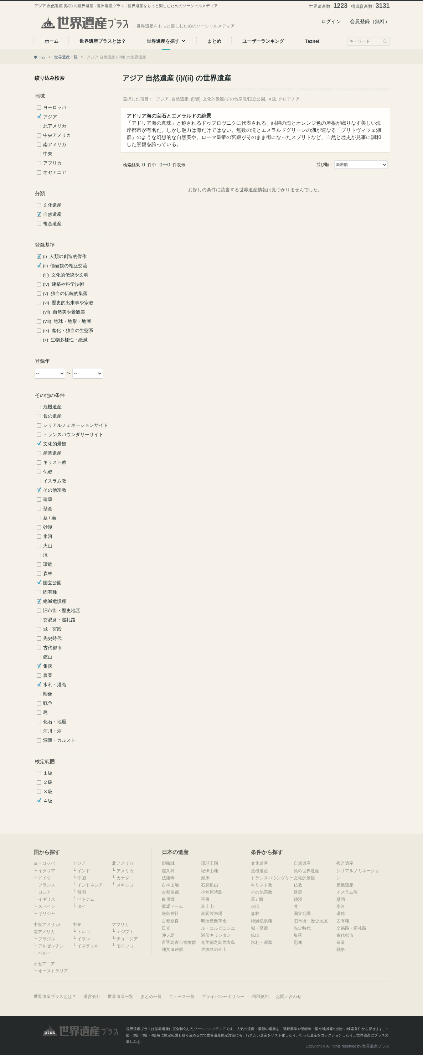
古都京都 (170, 892)
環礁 (47, 564)
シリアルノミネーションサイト (75, 425)
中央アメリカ (57, 135)
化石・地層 (54, 721)
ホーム (39, 57)
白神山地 (170, 885)
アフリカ (52, 163)
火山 (47, 545)
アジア (50, 116)
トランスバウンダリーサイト (73, 434)
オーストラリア (53, 970)
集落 (47, 666)
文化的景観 (54, 443)
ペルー (44, 953)
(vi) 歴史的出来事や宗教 (68, 302)
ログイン (331, 21)
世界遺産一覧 (66, 57)
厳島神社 (170, 913)
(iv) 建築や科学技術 (63, 284)
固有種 (50, 592)
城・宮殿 (52, 629)
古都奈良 (170, 921)
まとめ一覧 (151, 996)
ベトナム (85, 899)
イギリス (46, 899)
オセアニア (54, 172)
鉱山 (47, 657)
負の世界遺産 (306, 870)
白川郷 (168, 899)
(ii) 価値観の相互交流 (65, 265)
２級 (47, 782)
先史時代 (52, 638)
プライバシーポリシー (223, 996)
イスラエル (88, 945)
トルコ (83, 931)
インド (83, 870)
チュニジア (127, 938)
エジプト (125, 931)
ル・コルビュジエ (218, 928)
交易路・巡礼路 (59, 619)
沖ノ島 (168, 935)
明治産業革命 (214, 921)
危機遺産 (52, 406)
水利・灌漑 (54, 684)
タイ (81, 906)
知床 (205, 877)
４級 (47, 800)
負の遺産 (52, 416)
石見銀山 (209, 885)
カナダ (123, 877)
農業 (47, 675)
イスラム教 (54, 481)
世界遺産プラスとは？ (54, 996)
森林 (47, 573)
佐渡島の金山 (214, 949)
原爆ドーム (172, 906)
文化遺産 (52, 205)
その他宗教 (54, 490)
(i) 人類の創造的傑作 (65, 256)
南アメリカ (54, 144)
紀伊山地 (209, 870)
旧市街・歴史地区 (61, 610)
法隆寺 (168, 877)
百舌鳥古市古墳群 (179, 942)
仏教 (47, 471)
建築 (47, 499)
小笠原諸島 (211, 892)
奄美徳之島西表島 (218, 942)
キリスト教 (54, 462)
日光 (166, 928)
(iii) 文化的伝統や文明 (66, 275)
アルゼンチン (51, 945)
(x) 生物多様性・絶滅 (65, 339)
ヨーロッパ (54, 107)
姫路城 (168, 863)
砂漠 (47, 527)
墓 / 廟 (49, 518)
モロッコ (125, 945)
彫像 (47, 694)
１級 (47, 773)
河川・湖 (52, 731)
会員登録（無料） (370, 21)
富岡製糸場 (211, 913)
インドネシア (90, 885)
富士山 (207, 906)
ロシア (44, 892)
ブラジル (46, 938)
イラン (83, 938)
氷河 (47, 536)
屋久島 (168, 870)
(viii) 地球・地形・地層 (67, 321)
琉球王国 (209, 863)
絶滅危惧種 (54, 601)
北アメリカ (54, 126)
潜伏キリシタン (216, 935)
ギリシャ (46, 913)
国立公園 (52, 582)
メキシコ (125, 885)
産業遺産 (52, 453)
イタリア (46, 870)
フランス (46, 885)
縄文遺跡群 (172, 949)
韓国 (81, 892)
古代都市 (52, 647)
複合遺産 (52, 223)
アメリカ (125, 870)
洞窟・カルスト (59, 740)
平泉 (205, 899)
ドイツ (44, 877)
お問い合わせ (288, 996)
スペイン (46, 906)
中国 (81, 877)
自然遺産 (52, 214)
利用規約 (260, 996)
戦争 (47, 703)
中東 (47, 153)
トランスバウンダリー (272, 877)
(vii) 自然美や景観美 (64, 312)
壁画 (47, 508)
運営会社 (91, 996)
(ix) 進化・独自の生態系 (68, 330)
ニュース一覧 (182, 996)
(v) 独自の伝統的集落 (65, 293)
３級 (47, 791)
